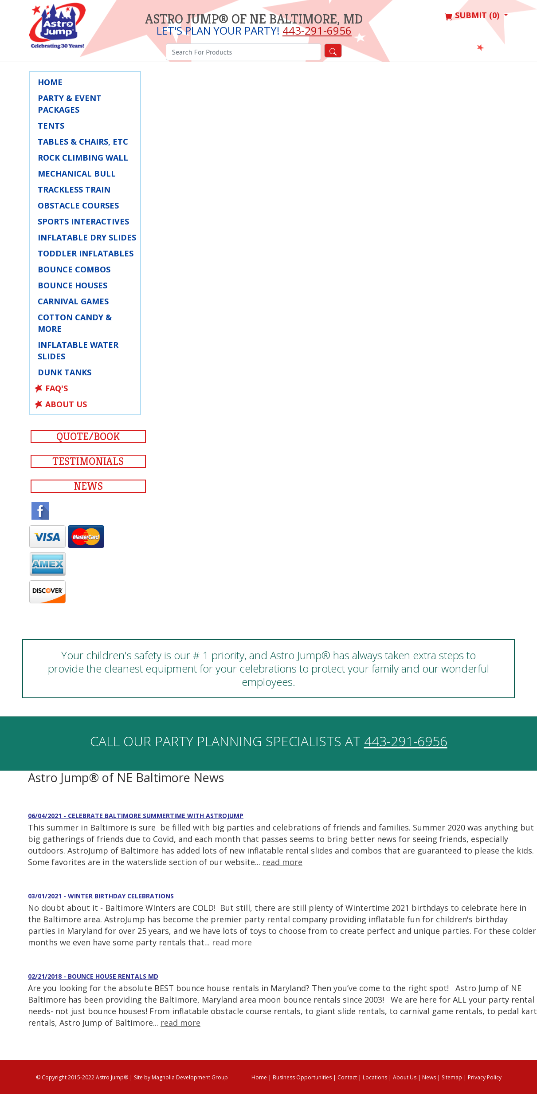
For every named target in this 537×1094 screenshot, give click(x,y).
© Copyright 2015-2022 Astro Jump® (82, 1077)
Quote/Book (88, 436)
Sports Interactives (83, 221)
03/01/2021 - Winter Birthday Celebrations (101, 896)
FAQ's (56, 388)
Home (50, 82)
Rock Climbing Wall (83, 157)
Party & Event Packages (70, 104)
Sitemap (452, 1077)
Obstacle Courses (78, 205)
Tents (51, 125)
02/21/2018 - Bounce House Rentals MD (93, 976)
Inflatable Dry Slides (87, 237)
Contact (347, 1077)
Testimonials (88, 461)
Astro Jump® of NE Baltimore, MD (254, 19)
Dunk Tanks (64, 372)
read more (282, 862)
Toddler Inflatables (85, 253)
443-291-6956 (317, 30)
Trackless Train (74, 189)
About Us (66, 404)
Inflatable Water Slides (78, 350)
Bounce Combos (74, 269)
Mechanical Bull (77, 173)
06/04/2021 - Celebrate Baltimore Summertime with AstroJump (135, 815)
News (88, 486)
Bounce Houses (72, 285)
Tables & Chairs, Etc (83, 141)
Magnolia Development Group (190, 1077)
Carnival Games (73, 301)
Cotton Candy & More (75, 323)
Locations (375, 1077)
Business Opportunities (302, 1077)
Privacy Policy (485, 1077)
